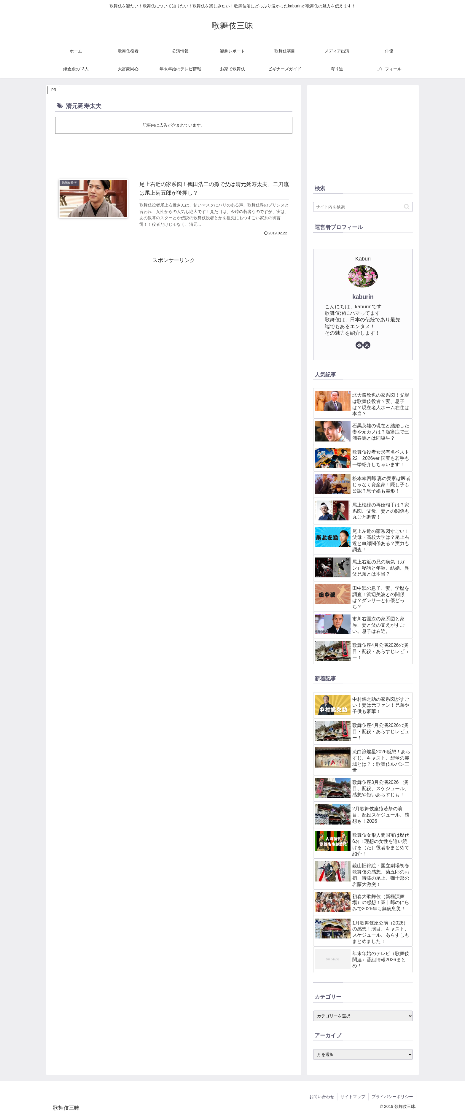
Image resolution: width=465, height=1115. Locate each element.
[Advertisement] (173, 151)
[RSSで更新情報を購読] (366, 345)
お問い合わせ (321, 1096)
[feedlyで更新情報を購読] (359, 345)
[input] (363, 207)
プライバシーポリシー (392, 1096)
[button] (407, 206)
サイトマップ (352, 1096)
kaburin (362, 296)
